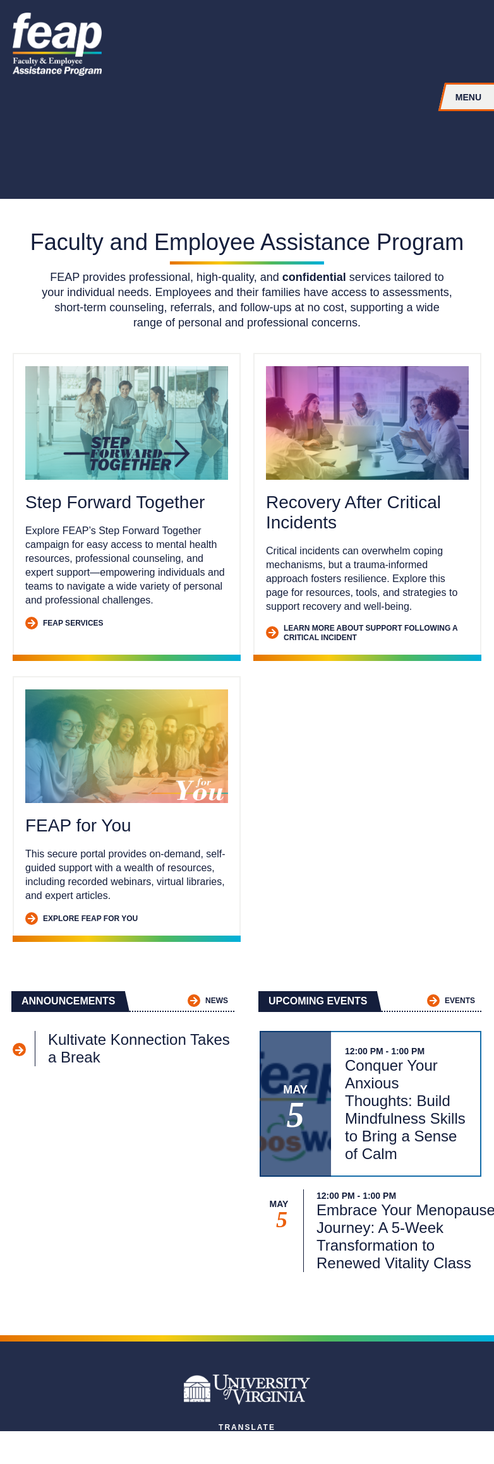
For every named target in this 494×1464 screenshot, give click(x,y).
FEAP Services (64, 623)
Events (451, 1001)
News (208, 1001)
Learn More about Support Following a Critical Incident (361, 633)
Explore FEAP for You (81, 919)
